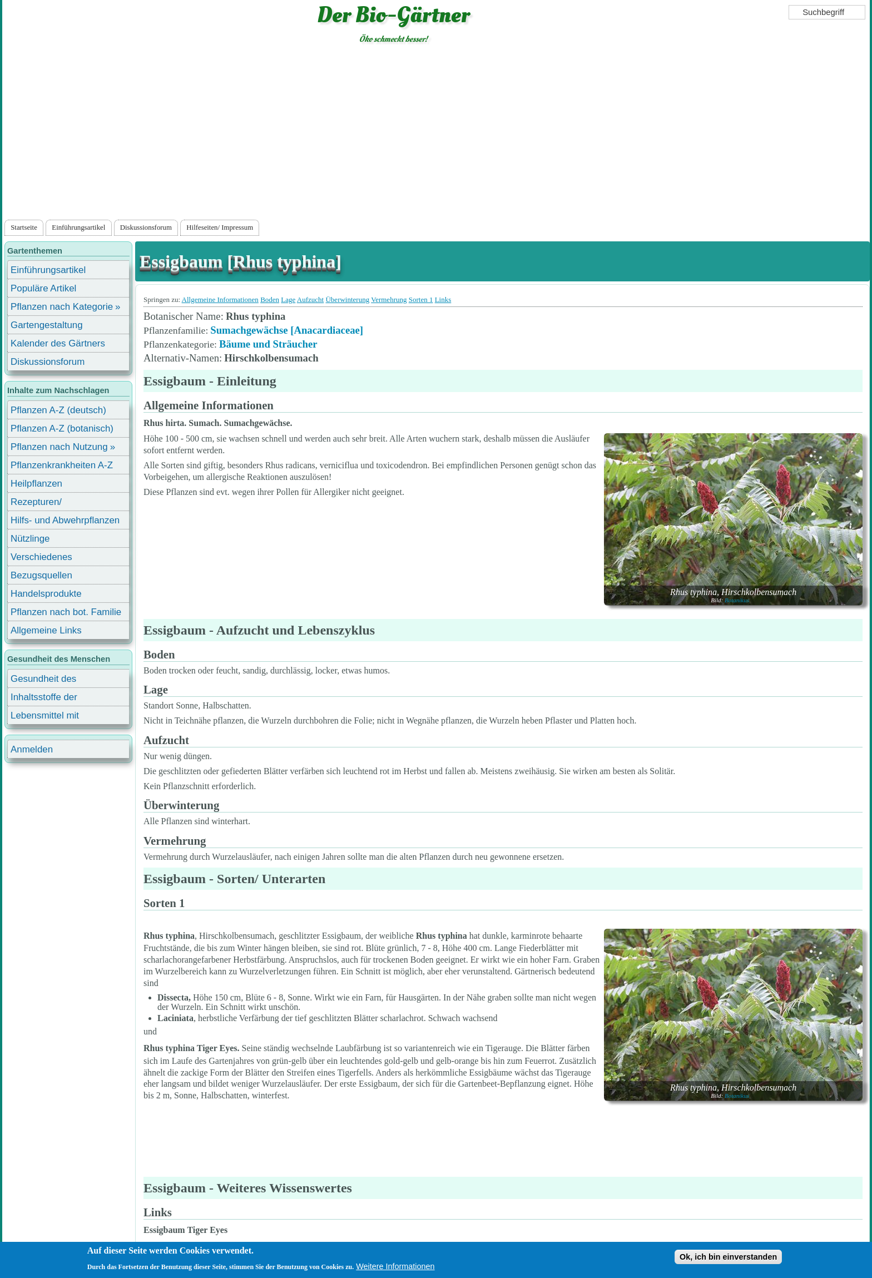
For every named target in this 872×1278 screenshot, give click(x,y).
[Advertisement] (436, 134)
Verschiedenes (41, 557)
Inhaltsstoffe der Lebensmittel (44, 699)
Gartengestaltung (47, 325)
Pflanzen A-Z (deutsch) (58, 410)
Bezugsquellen (41, 575)
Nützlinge (30, 538)
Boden (269, 299)
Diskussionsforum (146, 227)
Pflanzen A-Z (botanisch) (62, 428)
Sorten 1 (421, 299)
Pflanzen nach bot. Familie (66, 612)
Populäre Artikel (43, 288)
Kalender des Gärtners (58, 343)
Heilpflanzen (36, 483)
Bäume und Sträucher (268, 344)
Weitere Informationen (395, 1266)
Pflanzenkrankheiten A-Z (62, 465)
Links (443, 299)
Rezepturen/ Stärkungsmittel (43, 504)
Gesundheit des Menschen (43, 680)
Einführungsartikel (78, 227)
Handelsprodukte (46, 593)
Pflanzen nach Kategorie (62, 306)
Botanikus (737, 600)
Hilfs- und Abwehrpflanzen (65, 520)
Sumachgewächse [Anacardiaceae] (286, 330)
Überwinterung (347, 299)
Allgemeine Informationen (220, 299)
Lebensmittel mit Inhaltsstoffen (45, 717)
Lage (288, 299)
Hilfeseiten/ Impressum (219, 227)
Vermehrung (389, 299)
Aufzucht (310, 299)
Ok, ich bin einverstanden (728, 1256)
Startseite (24, 227)
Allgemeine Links (46, 630)
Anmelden (32, 749)
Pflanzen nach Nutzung (59, 447)
